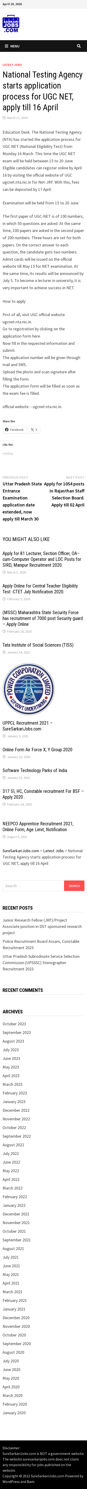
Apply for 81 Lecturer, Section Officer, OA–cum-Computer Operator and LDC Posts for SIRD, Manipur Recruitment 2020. (42, 559)
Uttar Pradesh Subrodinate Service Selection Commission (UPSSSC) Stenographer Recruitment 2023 (41, 963)
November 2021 (16, 1222)
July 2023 (11, 1049)
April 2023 (11, 1075)
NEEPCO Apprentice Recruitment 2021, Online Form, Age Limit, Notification (38, 826)
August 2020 (13, 1352)
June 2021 (11, 1265)
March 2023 (13, 1084)
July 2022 (11, 1153)
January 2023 (14, 1101)
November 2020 (16, 1326)
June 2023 (11, 1058)
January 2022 (14, 1205)
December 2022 (16, 1110)
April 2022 (11, 1179)
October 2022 (14, 1127)
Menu (12, 46)
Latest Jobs (12, 65)
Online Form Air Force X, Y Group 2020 (37, 749)
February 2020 (15, 1404)
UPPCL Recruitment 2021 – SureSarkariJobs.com (28, 726)
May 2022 (11, 1170)
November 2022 (16, 1119)
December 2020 (16, 1317)
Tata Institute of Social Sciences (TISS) (38, 645)
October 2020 (14, 1335)
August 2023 (13, 1041)
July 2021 (11, 1257)
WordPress (11, 1481)
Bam (30, 1481)
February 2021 (15, 1300)
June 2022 (11, 1162)
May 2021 (11, 1274)
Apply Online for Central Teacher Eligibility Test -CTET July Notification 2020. (40, 589)
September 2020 (17, 1343)
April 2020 (11, 1386)
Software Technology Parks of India (35, 770)
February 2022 (15, 1196)
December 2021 (16, 1214)
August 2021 (13, 1248)
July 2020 (11, 1361)
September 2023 (17, 1032)
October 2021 (14, 1231)
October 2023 (14, 1023)
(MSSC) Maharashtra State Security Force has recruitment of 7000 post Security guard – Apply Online (43, 618)
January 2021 (14, 1309)
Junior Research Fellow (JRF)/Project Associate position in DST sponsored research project (42, 926)
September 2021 (17, 1240)
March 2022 (13, 1188)
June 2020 (11, 1369)
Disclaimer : (12, 1448)
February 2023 (15, 1093)
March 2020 (13, 1395)
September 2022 (17, 1136)
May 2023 (11, 1067)
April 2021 (11, 1283)
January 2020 (14, 1412)
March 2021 (13, 1291)
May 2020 (11, 1378)
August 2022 (13, 1144)
